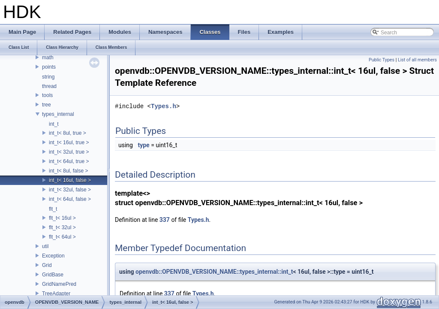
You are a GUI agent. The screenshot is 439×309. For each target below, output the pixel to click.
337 (164, 219)
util (45, 246)
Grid (47, 265)
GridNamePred (59, 284)
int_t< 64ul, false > (70, 199)
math (48, 58)
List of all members (417, 60)
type (143, 145)
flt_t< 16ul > (62, 218)
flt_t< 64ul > (62, 237)
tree (46, 105)
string (48, 77)
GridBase (52, 275)
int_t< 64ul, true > (69, 161)
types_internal (58, 114)
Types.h (163, 106)
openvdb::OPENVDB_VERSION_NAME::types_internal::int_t (214, 271)
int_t (54, 124)
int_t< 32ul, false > (70, 190)
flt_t (53, 209)
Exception (53, 256)
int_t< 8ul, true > (67, 133)
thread (49, 86)
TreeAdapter (56, 294)
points (49, 67)
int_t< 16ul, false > (70, 180)
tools (47, 95)
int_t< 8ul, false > (68, 171)
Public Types (381, 60)
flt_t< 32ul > (62, 227)
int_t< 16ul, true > (69, 142)
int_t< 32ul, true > (69, 152)
